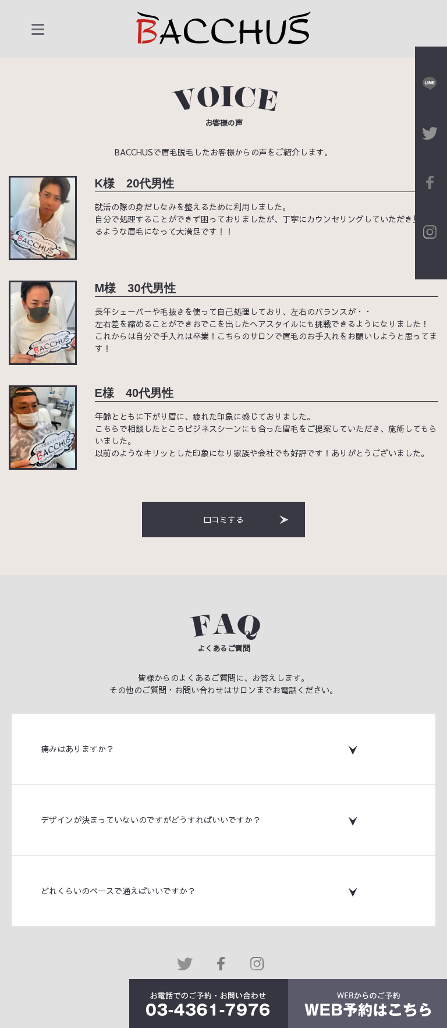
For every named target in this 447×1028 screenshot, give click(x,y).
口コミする (247, 519)
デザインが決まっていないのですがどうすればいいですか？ (151, 819)
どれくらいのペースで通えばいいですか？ (118, 890)
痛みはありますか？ (77, 748)
